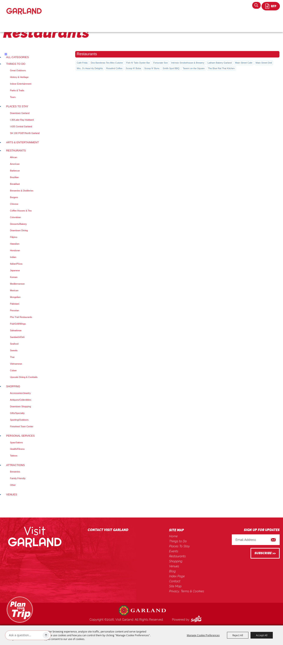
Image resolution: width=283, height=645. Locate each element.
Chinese (14, 204)
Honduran (15, 250)
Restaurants (16, 150)
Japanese (15, 270)
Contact (174, 581)
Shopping (13, 386)
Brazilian (14, 177)
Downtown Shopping (20, 406)
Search (256, 5)
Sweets (13, 350)
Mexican (14, 290)
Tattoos (13, 455)
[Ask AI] (25, 635)
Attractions (15, 465)
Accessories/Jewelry (20, 393)
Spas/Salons (16, 442)
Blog (172, 571)
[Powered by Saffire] (197, 619)
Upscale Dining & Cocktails (23, 377)
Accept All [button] (261, 635)
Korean (13, 277)
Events (173, 551)
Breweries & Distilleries (21, 190)
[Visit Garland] (24, 8)
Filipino (13, 237)
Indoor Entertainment (20, 83)
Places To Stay (17, 106)
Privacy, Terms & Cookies (186, 591)
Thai (12, 357)
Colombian (15, 217)
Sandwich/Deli (17, 337)
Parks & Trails (17, 90)
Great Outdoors (18, 70)
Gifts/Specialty (17, 413)
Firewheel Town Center (21, 426)
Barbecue (15, 170)
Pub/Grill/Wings (18, 323)
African (13, 157)
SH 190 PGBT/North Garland (25, 133)
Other (13, 485)
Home (173, 536)
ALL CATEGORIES (17, 57)
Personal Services (20, 435)
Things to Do (15, 63)
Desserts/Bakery (18, 224)
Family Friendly (18, 478)
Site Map (175, 586)
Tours (13, 97)
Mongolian (15, 297)
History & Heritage (19, 77)
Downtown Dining (19, 230)
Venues (11, 494)
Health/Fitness (17, 449)
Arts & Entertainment (22, 142)
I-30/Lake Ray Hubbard (22, 120)
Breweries (15, 471)
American (15, 164)
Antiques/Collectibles (20, 400)
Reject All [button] (237, 635)
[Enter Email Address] (256, 539)
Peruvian (14, 310)
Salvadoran (16, 330)
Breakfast (15, 184)
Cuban (13, 370)
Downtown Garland (20, 113)
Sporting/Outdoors (19, 420)
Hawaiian (14, 243)
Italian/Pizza (16, 263)
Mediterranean (17, 283)
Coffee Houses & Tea (21, 210)
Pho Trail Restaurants (21, 317)
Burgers (14, 197)
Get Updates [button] (265, 553)
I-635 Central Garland (21, 126)
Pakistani (14, 303)
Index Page (177, 576)
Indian (13, 257)
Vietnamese (16, 363)
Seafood (14, 343)
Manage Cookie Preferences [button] (203, 635)
